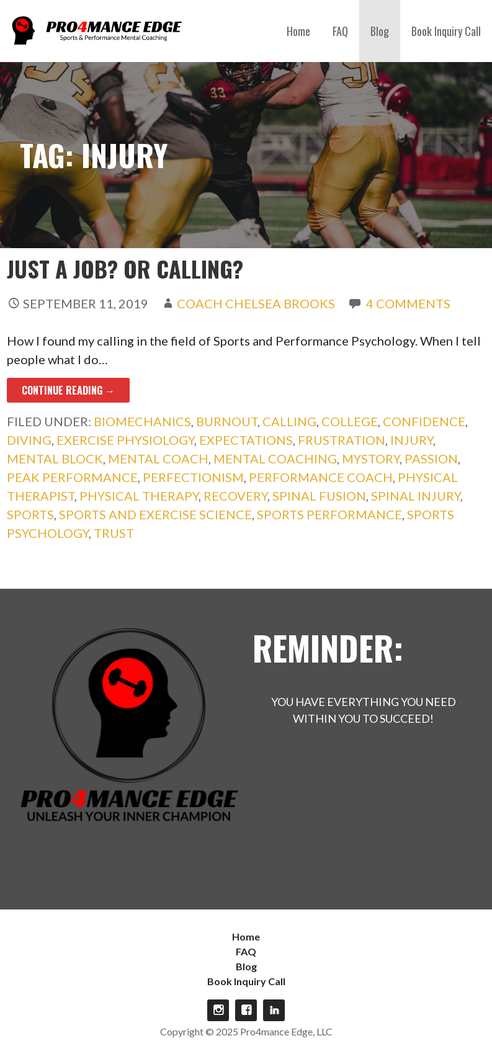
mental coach (158, 458)
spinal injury (415, 495)
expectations (246, 439)
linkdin (274, 1010)
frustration (341, 439)
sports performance (329, 514)
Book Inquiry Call (446, 31)
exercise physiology (125, 439)
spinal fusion (319, 495)
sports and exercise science (155, 514)
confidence (424, 421)
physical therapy (139, 495)
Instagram (218, 1010)
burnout (226, 421)
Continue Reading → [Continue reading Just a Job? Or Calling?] (68, 390)
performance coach (321, 477)
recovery (235, 495)
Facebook (246, 1010)
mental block (55, 458)
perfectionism (193, 477)
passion (431, 458)
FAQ (340, 31)
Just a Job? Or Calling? (125, 268)
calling (289, 421)
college (349, 421)
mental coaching (275, 458)
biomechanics (142, 421)
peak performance (72, 477)
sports (30, 514)
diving (29, 439)
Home (298, 31)
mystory (371, 458)
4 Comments (408, 303)
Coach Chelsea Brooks (256, 303)
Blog (379, 31)
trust (114, 532)
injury (411, 439)
